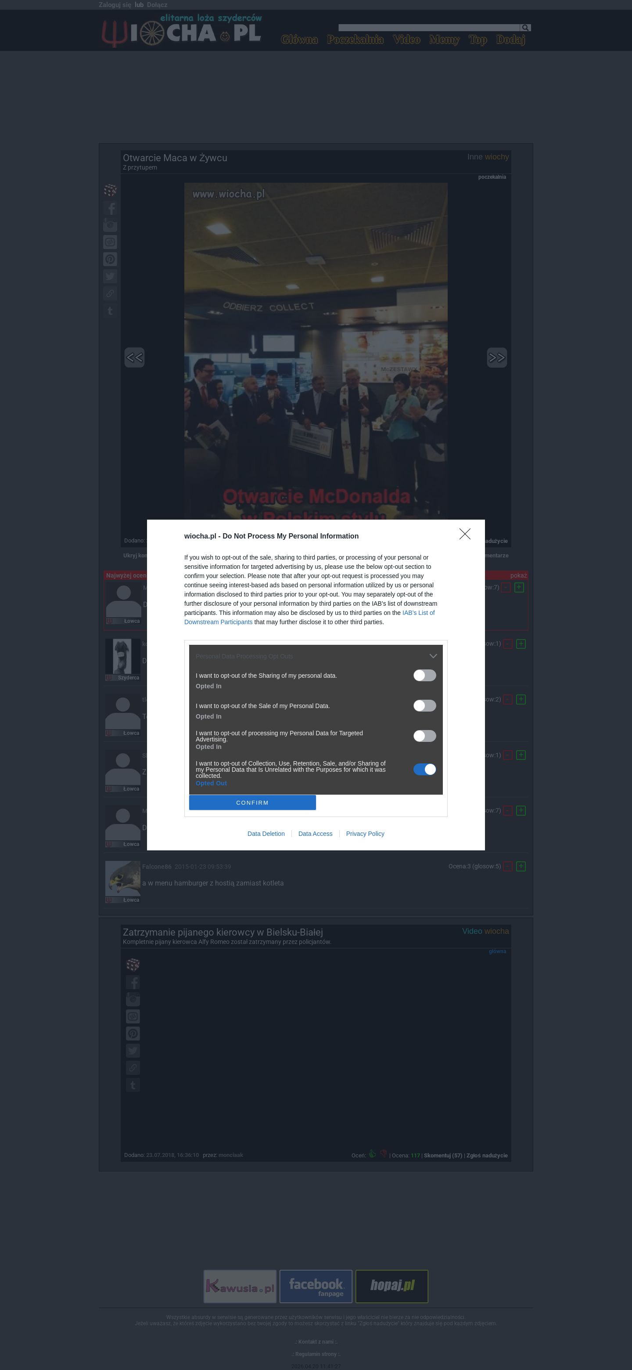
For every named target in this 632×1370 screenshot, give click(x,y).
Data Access (315, 833)
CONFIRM (252, 802)
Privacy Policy (365, 833)
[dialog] (316, 685)
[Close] (468, 536)
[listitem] (316, 656)
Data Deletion (266, 833)
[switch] (424, 675)
